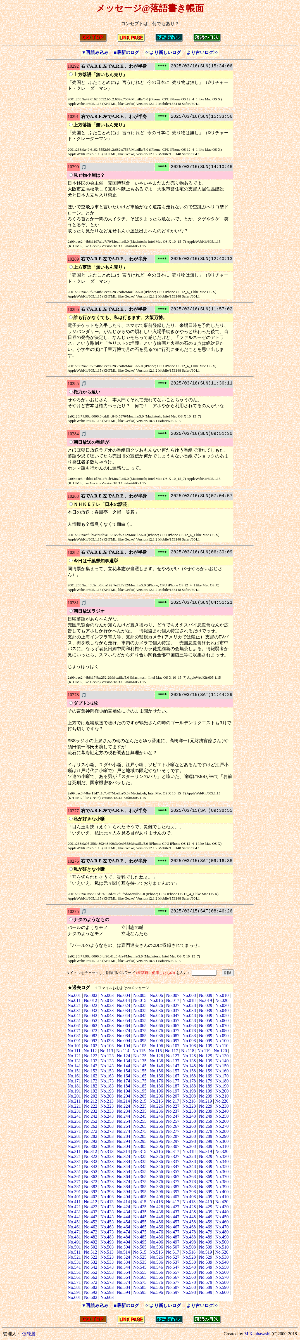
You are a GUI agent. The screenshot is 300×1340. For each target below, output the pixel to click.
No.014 (123, 1000)
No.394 (123, 1191)
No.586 (156, 1287)
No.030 (222, 1005)
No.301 (74, 1146)
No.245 (140, 1116)
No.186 (156, 1086)
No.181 (74, 1086)
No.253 (107, 1121)
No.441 (74, 1216)
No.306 (156, 1146)
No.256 (156, 1121)
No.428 (189, 1206)
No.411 (74, 1201)
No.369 (205, 1176)
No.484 (123, 1237)
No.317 (172, 1151)
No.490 (222, 1237)
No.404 (123, 1196)
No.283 (107, 1136)
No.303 (107, 1146)
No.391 (74, 1191)
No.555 (140, 1272)
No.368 (189, 1176)
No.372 (90, 1181)
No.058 (189, 1020)
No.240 (222, 1111)
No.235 (140, 1111)
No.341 (74, 1166)
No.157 (173, 1070)
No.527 (173, 1257)
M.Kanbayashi (257, 1333)
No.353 (107, 1171)
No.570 (222, 1277)
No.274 (123, 1131)
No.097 (173, 1040)
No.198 (189, 1091)
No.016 (156, 1000)
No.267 (173, 1126)
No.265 (140, 1126)
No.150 (222, 1065)
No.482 (90, 1237)
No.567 (173, 1277)
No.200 (222, 1091)
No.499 (205, 1242)
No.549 (205, 1267)
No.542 (90, 1267)
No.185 (140, 1086)
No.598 (189, 1292)
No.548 (189, 1267)
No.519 (205, 1252)
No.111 (74, 1050)
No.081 (74, 1035)
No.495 (140, 1242)
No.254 (123, 1121)
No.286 (156, 1136)
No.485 (140, 1237)
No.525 (140, 1257)
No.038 (189, 1010)
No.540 (222, 1262)
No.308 (189, 1146)
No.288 (189, 1136)
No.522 (90, 1257)
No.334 (123, 1161)
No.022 (90, 1005)
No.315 (139, 1151)
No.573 (107, 1282)
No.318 (189, 1151)
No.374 (123, 1181)
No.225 (140, 1106)
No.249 (205, 1116)
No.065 (140, 1025)
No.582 (90, 1287)
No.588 (189, 1287)
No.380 (222, 1181)
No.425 (140, 1206)
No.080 (222, 1030)
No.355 (140, 1171)
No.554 (123, 1272)
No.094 (123, 1040)
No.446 (156, 1216)
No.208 (189, 1096)
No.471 (74, 1232)
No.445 (140, 1216)
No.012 (90, 1000)
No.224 (123, 1106)
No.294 (123, 1141)
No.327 (173, 1156)
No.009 (205, 995)
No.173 (107, 1081)
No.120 (220, 1050)
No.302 (90, 1146)
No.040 (222, 1010)
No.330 (222, 1156)
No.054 (123, 1020)
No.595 (140, 1292)
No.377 (173, 1181)
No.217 (172, 1101)
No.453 (107, 1221)
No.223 (107, 1106)
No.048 (189, 1015)
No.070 (222, 1025)
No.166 (156, 1076)
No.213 (107, 1101)
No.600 (222, 1292)
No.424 (123, 1206)
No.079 (205, 1030)
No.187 (173, 1086)
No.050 (222, 1015)
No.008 (189, 995)
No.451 (74, 1221)
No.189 (205, 1086)
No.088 (189, 1035)
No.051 (74, 1020)
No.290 (222, 1136)
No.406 (156, 1196)
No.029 (205, 1005)
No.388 (189, 1186)
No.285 (140, 1136)
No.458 (189, 1221)
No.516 (156, 1252)
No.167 (173, 1076)
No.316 (156, 1151)
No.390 (222, 1186)
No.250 (222, 1116)
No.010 (222, 995)
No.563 (107, 1277)
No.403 (107, 1196)
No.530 (222, 1257)
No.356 (156, 1171)
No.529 (205, 1257)
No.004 (123, 995)
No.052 (90, 1020)
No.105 (140, 1045)
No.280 (222, 1131)
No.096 (156, 1040)
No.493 (107, 1242)
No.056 (156, 1020)
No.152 (90, 1070)
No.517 (172, 1252)
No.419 (205, 1201)
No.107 (173, 1045)
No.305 (140, 1146)
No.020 (221, 1000)
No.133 (107, 1060)
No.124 (123, 1055)
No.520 (221, 1252)
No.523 (107, 1257)
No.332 (90, 1161)
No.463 (107, 1227)
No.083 (107, 1035)
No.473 (107, 1232)
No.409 (205, 1196)
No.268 (189, 1126)
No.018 (189, 1000)
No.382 (90, 1186)
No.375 (140, 1181)
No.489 (205, 1237)
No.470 (222, 1227)
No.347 (173, 1166)
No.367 (173, 1176)
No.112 (90, 1050)
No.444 (123, 1216)
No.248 (189, 1116)
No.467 (173, 1227)
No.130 (222, 1055)
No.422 (90, 1206)
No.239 (205, 1111)
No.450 (222, 1216)
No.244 (123, 1116)
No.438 (189, 1211)
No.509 (205, 1247)
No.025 (140, 1005)
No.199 (205, 1091)
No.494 (123, 1242)
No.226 (156, 1106)
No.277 (173, 1131)
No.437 (173, 1211)
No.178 (189, 1081)
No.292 (90, 1141)
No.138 (189, 1060)
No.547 (173, 1267)
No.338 (189, 1161)
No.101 (74, 1045)
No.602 (90, 1297)
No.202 (90, 1096)
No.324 (123, 1156)
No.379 (205, 1181)
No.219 (205, 1101)
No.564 (123, 1277)
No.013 (107, 1000)
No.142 (90, 1065)
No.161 (74, 1076)
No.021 (74, 1005)
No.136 (156, 1060)
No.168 (189, 1076)
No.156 (156, 1070)
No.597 (173, 1292)
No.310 (222, 1146)
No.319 (205, 1151)
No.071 (74, 1030)
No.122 (90, 1055)
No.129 (205, 1055)
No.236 (156, 1111)
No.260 (222, 1121)
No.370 (222, 1176)
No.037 (173, 1010)
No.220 (221, 1101)
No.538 (189, 1262)
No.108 (189, 1045)
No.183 (107, 1086)
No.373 (107, 1181)
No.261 (74, 1126)
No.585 (140, 1287)
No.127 (173, 1055)
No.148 (189, 1065)
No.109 (205, 1045)
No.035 (140, 1010)
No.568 (189, 1277)
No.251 (74, 1121)
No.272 (90, 1131)
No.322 (90, 1156)
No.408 (189, 1196)
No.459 (205, 1221)
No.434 (123, 1211)
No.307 (173, 1146)
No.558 (189, 1272)
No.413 (107, 1201)
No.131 (74, 1060)
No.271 (74, 1131)
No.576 (156, 1282)
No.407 (173, 1196)
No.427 (173, 1206)
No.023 (107, 1005)
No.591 (74, 1292)
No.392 (90, 1191)
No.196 (156, 1091)
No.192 (90, 1091)
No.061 (74, 1025)
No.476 (156, 1232)
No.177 (173, 1081)
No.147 (173, 1065)
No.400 (222, 1191)
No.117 (171, 1050)
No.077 (173, 1030)
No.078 (189, 1030)
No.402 (90, 1196)
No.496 (156, 1242)
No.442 (90, 1216)
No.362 (90, 1176)
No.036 (156, 1010)
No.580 (222, 1282)
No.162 (90, 1076)
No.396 (156, 1191)
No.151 (74, 1070)
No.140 (222, 1060)
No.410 (222, 1196)
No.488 (189, 1237)
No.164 (123, 1076)
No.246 (156, 1116)
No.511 (74, 1252)
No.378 (189, 1181)
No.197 (173, 1091)
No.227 (173, 1106)
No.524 (123, 1257)
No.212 (90, 1101)
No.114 (122, 1050)
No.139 (205, 1060)
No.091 (74, 1040)
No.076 (156, 1030)
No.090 (222, 1035)
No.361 (74, 1176)
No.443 (107, 1216)
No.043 (107, 1015)
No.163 (107, 1076)
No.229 (205, 1106)
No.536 (156, 1262)
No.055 (140, 1020)
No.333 (107, 1161)
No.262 (90, 1126)
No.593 (107, 1292)
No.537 (173, 1262)
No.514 (123, 1252)
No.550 (222, 1267)
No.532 (90, 1262)
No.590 (222, 1287)
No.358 (189, 1171)
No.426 (156, 1206)
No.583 (107, 1287)
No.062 (90, 1025)
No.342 (90, 1166)
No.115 (139, 1050)
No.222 (90, 1106)
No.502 (90, 1247)
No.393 (107, 1191)
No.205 (140, 1096)
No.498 (189, 1242)
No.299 (205, 1141)
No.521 (74, 1257)
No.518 (189, 1252)
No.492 (90, 1242)
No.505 (140, 1247)
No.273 (107, 1131)
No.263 (107, 1126)
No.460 (222, 1221)
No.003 (107, 995)
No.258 (189, 1121)
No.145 (140, 1065)
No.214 (123, 1101)
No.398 (189, 1191)
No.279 (205, 1131)
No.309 (205, 1146)
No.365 (140, 1176)
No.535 (140, 1262)
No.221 (74, 1106)
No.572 (90, 1282)
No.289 (205, 1136)
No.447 (173, 1216)
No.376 (156, 1181)
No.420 (221, 1201)
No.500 (222, 1242)
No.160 (222, 1070)
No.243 (107, 1116)
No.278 (189, 1131)
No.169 (205, 1076)
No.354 (123, 1171)
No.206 (156, 1096)
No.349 (205, 1166)
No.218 (189, 1101)
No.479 (205, 1232)
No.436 (156, 1211)
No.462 (90, 1227)
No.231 (74, 1111)
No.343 (107, 1166)
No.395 (140, 1191)
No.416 (156, 1201)
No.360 (222, 1171)
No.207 (173, 1096)
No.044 (123, 1015)
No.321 (74, 1156)
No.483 (107, 1237)
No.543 (107, 1267)
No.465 (140, 1227)
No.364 (123, 1176)
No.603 (107, 1297)
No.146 (156, 1065)
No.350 (222, 1166)
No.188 (189, 1086)
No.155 (140, 1070)
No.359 (205, 1171)
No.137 (173, 1060)
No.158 (189, 1070)
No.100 (222, 1040)
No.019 (205, 1000)
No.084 (123, 1035)
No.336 (156, 1161)
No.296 (156, 1141)
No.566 (156, 1277)
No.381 (74, 1186)
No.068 (189, 1025)
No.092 (90, 1040)
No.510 (222, 1247)
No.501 (74, 1247)
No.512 (90, 1252)
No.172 (90, 1081)
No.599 (205, 1292)
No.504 (123, 1247)
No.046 (156, 1015)
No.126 (156, 1055)
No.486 (156, 1237)
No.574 (123, 1282)
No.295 (140, 1141)
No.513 (107, 1252)
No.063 (107, 1025)
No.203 (107, 1096)
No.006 (156, 995)
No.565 (140, 1277)
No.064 (123, 1025)
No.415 (139, 1201)
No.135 (140, 1060)
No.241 (74, 1116)
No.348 (189, 1166)
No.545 (140, 1267)
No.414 (123, 1201)
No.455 (140, 1221)
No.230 (222, 1106)
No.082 (90, 1035)
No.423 (107, 1206)
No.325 (140, 1156)
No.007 (173, 995)
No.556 (156, 1272)
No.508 (189, 1247)
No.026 (156, 1005)
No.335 (140, 1161)
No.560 (222, 1272)
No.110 (221, 1045)
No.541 (74, 1267)
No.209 (205, 1096)
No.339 (205, 1161)
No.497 (173, 1242)
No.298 (189, 1141)
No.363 (107, 1176)
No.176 (156, 1081)
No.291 (74, 1141)
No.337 (173, 1161)
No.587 (173, 1287)
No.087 (173, 1035)
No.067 (173, 1025)
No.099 (205, 1040)
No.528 (189, 1257)
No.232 (90, 1111)
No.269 (205, 1126)
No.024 (123, 1005)
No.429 (205, 1206)
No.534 (123, 1262)
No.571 (74, 1282)
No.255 (140, 1121)
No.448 (189, 1216)
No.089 (205, 1035)
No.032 (90, 1010)
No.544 (123, 1267)
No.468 (189, 1227)
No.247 (173, 1116)
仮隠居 (28, 1333)
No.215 (139, 1101)
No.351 (74, 1171)
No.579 (205, 1282)
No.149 (205, 1065)
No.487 (173, 1237)
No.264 (123, 1126)
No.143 (107, 1065)
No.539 (205, 1262)
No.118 (187, 1050)
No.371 (74, 1181)
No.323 (107, 1156)
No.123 (107, 1055)
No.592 (90, 1292)
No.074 (123, 1030)
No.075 (140, 1030)
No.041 (74, 1015)
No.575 (140, 1282)
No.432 (90, 1211)
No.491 (74, 1242)
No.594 (123, 1292)
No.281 (74, 1136)
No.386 (156, 1186)
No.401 (74, 1196)
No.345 (140, 1166)
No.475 (140, 1232)
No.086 (156, 1035)
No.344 (123, 1166)
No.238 (189, 1111)
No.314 (123, 1151)
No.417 (172, 1201)
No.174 (123, 1081)
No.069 (205, 1025)
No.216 (156, 1101)
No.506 (156, 1247)
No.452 (90, 1221)
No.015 (139, 1000)
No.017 (172, 1000)
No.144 (123, 1065)
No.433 (107, 1211)
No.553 (107, 1272)
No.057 (173, 1020)
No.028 (189, 1005)
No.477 (173, 1232)
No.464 (123, 1227)
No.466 (156, 1227)
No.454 (123, 1221)
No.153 (107, 1070)
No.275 (140, 1131)
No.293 (107, 1141)
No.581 (74, 1287)
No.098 (189, 1040)
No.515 (139, 1252)
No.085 (140, 1035)
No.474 (123, 1232)
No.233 (107, 1111)
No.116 (155, 1050)
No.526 (156, 1257)
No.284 (123, 1136)
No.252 (90, 1121)
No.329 (205, 1156)
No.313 (107, 1151)
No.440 (222, 1211)
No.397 (173, 1191)
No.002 (90, 995)
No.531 (74, 1262)
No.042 (90, 1015)
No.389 (205, 1186)
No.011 (74, 1000)
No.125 (140, 1055)
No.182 (90, 1086)
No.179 (205, 1081)
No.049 (205, 1015)
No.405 (140, 1196)
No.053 (107, 1020)
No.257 (173, 1121)
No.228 (189, 1106)
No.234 (123, 1111)
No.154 (123, 1070)
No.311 (74, 1151)
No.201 (74, 1096)
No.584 (123, 1287)
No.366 (156, 1176)
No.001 (74, 995)
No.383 (107, 1186)
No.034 (123, 1010)
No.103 (107, 1045)
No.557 (173, 1272)
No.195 (140, 1091)
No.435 (140, 1211)
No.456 (156, 1221)
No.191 (74, 1091)
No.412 (90, 1201)
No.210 (222, 1096)
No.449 (205, 1216)
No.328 (189, 1156)
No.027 (173, 1005)
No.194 (123, 1091)
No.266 (156, 1126)
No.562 (90, 1277)
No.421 (74, 1206)
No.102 (90, 1045)
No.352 (90, 1171)
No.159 (205, 1070)
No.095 (140, 1040)
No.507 (173, 1247)
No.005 (140, 995)
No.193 (107, 1091)
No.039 (205, 1010)
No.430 (222, 1206)
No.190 (222, 1086)
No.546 (156, 1267)
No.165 (140, 1076)
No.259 (205, 1121)
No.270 (222, 1126)
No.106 (156, 1045)
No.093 (107, 1040)
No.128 (189, 1055)
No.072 (90, 1030)
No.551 (74, 1272)
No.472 (90, 1232)
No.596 (156, 1292)
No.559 (205, 1272)
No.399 (205, 1191)
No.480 (222, 1232)
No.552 (90, 1272)
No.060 (222, 1020)
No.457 (173, 1221)
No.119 (204, 1050)
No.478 (189, 1232)
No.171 (74, 1081)
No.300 (222, 1141)
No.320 (221, 1151)
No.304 (123, 1146)
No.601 (74, 1297)
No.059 (205, 1020)
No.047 (173, 1015)
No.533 (107, 1262)
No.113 (106, 1050)
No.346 (156, 1166)
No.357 (173, 1171)
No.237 (173, 1111)
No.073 (107, 1030)
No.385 (140, 1186)
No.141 (74, 1065)
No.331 (74, 1161)
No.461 (74, 1227)
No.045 (140, 1015)
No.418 (189, 1201)
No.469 (205, 1227)
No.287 (173, 1136)
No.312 (90, 1151)
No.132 (90, 1060)
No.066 (156, 1025)
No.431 (74, 1211)
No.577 (173, 1282)
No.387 (173, 1186)
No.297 (173, 1141)
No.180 (222, 1081)
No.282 (90, 1136)
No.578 (189, 1282)
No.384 (123, 1186)
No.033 (107, 1010)
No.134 (123, 1060)
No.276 (156, 1131)
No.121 (74, 1055)
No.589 (205, 1287)
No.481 (74, 1237)
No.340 (222, 1161)
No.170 (222, 1076)
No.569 (205, 1277)
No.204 (123, 1096)
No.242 (90, 1116)
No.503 (107, 1247)
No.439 (205, 1211)
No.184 (123, 1086)
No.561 (74, 1277)
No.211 (74, 1101)
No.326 (156, 1156)
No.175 (140, 1081)
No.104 (123, 1045)
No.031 (74, 1010)
